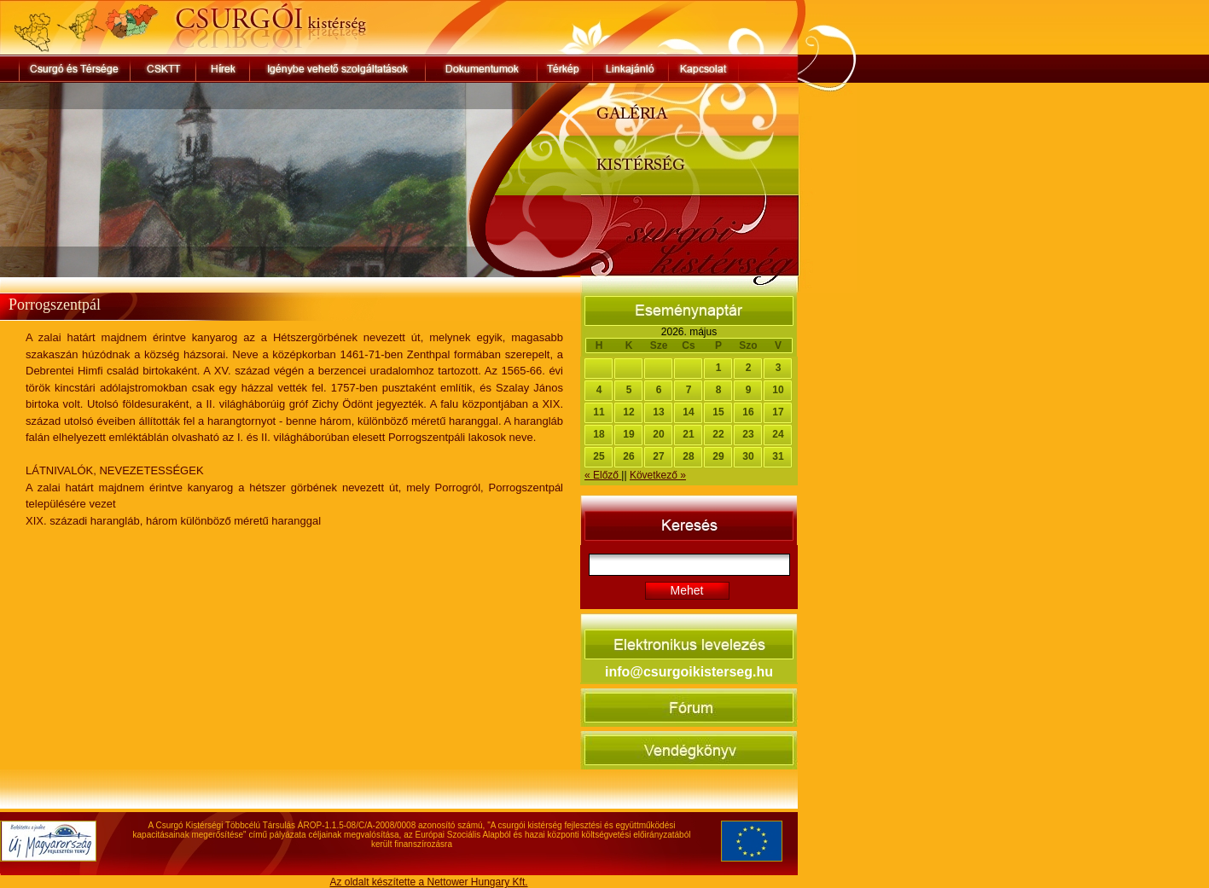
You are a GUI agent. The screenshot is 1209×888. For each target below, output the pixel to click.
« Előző (602, 475)
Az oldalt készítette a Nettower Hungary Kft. (428, 882)
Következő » (658, 475)
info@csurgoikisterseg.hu (689, 672)
